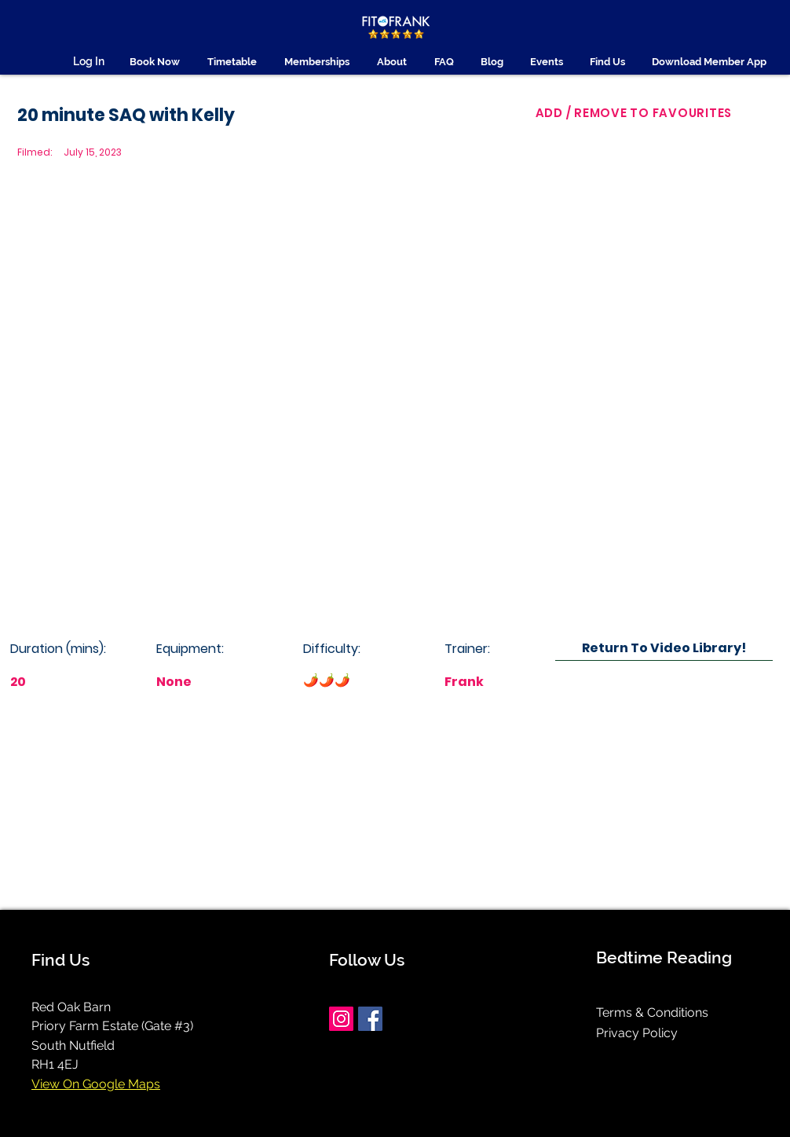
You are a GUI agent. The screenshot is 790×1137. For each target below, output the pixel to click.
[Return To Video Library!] (664, 648)
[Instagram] (341, 1019)
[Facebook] (370, 1019)
